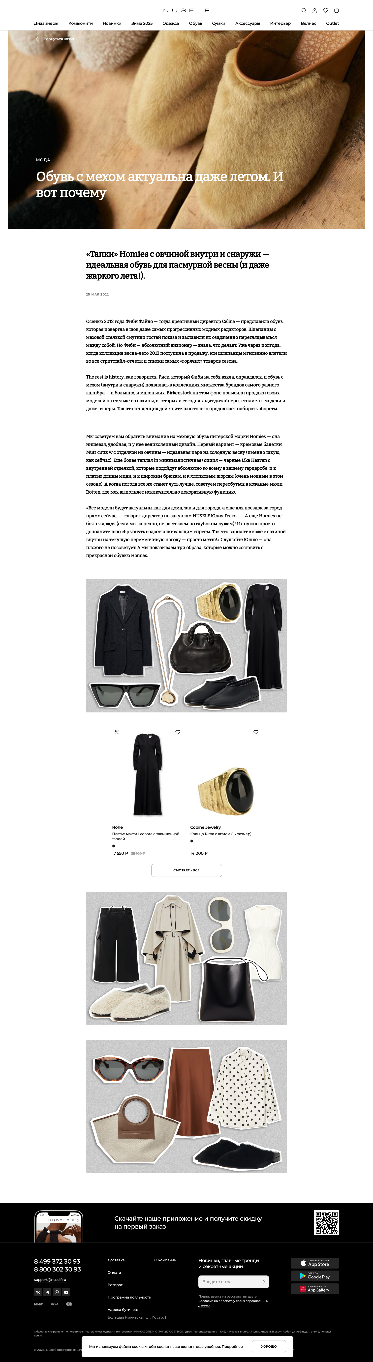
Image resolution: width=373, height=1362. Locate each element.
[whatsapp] (57, 1292)
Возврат (115, 1285)
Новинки (112, 23)
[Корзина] (336, 10)
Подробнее (232, 1346)
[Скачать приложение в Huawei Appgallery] (315, 1288)
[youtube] (66, 1292)
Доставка (116, 1260)
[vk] (38, 1292)
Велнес (308, 23)
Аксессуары (247, 23)
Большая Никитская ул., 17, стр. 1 (137, 1317)
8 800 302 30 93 (57, 1269)
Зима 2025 (142, 23)
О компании (165, 1260)
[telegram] (47, 1292)
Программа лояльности (129, 1297)
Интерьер (280, 23)
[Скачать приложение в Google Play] (315, 1276)
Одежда (170, 23)
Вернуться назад (55, 39)
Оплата (114, 1272)
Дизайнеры (46, 23)
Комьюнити (80, 23)
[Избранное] (325, 10)
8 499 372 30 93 (57, 1261)
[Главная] (187, 10)
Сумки (218, 23)
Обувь (195, 23)
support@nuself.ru (50, 1279)
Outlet (332, 23)
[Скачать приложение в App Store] (315, 1263)
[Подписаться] (262, 1282)
